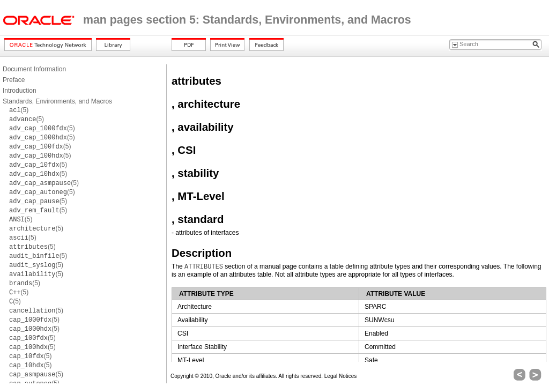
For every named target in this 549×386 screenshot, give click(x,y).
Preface (14, 80)
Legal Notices (340, 376)
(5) (18, 110)
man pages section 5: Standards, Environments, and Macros (247, 19)
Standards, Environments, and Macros (57, 101)
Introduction (19, 90)
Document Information (34, 69)
